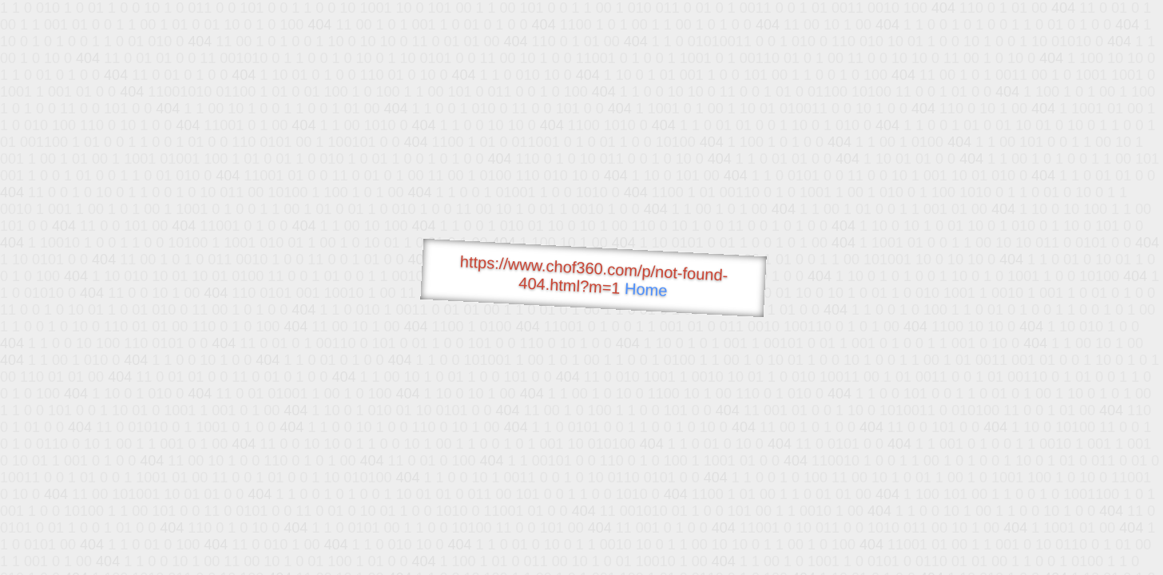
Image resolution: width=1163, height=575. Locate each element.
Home (646, 289)
